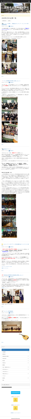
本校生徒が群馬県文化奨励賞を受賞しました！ (14, 275)
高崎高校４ (11, 26)
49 (2, 76)
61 (2, 239)
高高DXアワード (7, 149)
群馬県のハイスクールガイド (15, 412)
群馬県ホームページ (5, 287)
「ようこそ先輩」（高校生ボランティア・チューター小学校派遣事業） (15, 24)
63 (2, 306)
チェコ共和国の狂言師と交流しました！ (12, 80)
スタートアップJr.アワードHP (7, 266)
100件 (9, 20)
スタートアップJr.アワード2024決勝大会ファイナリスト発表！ (15, 245)
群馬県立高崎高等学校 (7, 1)
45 (2, 270)
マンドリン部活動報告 (8, 311)
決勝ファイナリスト (5, 268)
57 (2, 144)
